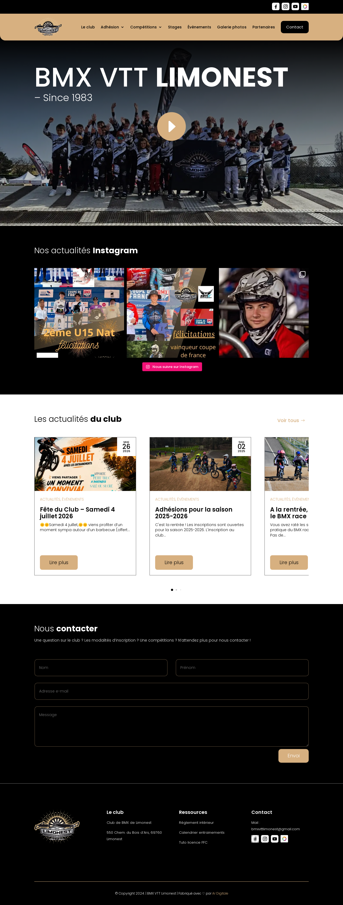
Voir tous (288, 420)
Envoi (294, 755)
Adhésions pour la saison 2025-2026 (193, 512)
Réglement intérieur (196, 822)
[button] (172, 590)
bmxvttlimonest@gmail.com (275, 829)
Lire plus (58, 562)
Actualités (50, 499)
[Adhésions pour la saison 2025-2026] (200, 464)
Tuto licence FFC (193, 842)
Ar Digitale (220, 893)
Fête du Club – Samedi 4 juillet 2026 (77, 512)
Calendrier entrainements (202, 832)
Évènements (73, 499)
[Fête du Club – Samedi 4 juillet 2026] (85, 464)
